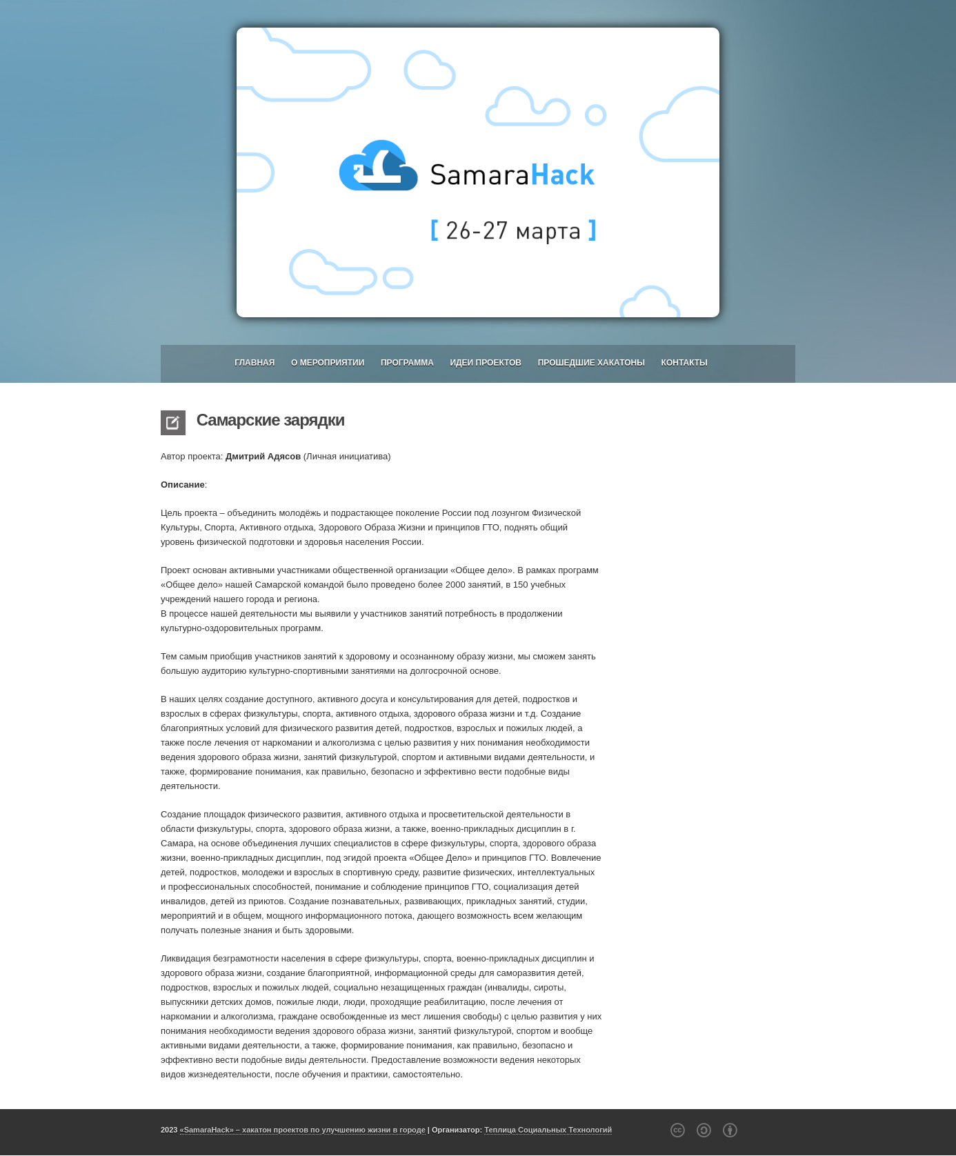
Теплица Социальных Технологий (548, 1130)
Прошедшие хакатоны (591, 363)
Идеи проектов (485, 363)
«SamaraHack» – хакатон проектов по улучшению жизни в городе (303, 1130)
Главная (255, 363)
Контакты (684, 363)
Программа (407, 363)
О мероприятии (327, 363)
